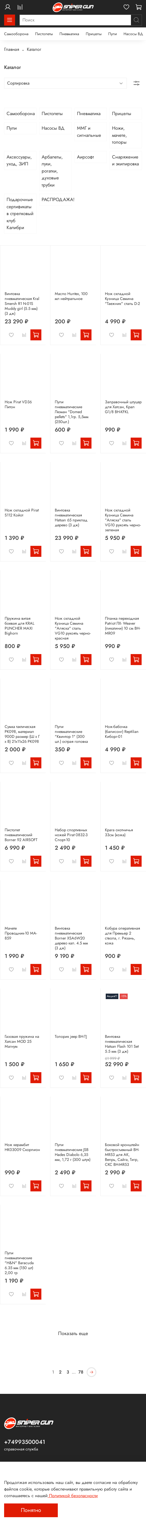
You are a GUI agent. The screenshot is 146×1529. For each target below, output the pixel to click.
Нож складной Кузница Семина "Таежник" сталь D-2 (122, 298)
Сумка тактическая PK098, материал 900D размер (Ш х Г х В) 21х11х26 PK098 (22, 734)
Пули (112, 34)
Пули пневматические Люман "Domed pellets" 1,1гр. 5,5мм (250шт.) (71, 411)
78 (80, 1372)
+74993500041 (24, 1442)
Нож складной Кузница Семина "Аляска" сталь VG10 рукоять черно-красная (73, 628)
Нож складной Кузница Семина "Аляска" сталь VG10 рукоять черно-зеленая (123, 520)
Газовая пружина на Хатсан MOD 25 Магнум (22, 1041)
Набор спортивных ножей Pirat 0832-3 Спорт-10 (71, 835)
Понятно (31, 1510)
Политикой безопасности (73, 1495)
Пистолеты (44, 34)
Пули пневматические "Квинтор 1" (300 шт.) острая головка (71, 734)
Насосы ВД (133, 34)
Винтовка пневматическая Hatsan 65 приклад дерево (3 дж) (71, 517)
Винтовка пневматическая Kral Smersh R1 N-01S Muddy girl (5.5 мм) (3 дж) (22, 303)
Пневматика (69, 34)
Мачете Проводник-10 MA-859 (21, 933)
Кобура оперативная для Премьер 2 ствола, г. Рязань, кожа (122, 935)
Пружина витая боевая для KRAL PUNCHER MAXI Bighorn (19, 626)
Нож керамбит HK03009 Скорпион (22, 1147)
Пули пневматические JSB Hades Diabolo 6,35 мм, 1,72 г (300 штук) (72, 1152)
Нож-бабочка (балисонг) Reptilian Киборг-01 (122, 731)
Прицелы (94, 34)
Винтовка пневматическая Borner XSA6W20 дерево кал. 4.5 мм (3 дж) (71, 938)
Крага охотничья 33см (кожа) (119, 832)
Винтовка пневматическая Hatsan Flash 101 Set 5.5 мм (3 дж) (122, 1044)
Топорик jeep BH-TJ (71, 1036)
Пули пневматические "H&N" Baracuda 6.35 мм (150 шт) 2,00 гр (19, 1262)
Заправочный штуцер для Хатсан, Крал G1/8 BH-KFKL (123, 407)
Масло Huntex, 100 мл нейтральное (71, 296)
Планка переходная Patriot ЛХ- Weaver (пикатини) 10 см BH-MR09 (122, 626)
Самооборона (16, 34)
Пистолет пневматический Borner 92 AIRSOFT (21, 835)
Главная (11, 49)
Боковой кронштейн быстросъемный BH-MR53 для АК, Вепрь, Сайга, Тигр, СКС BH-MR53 (122, 1154)
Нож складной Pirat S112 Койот (22, 512)
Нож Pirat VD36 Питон (18, 404)
